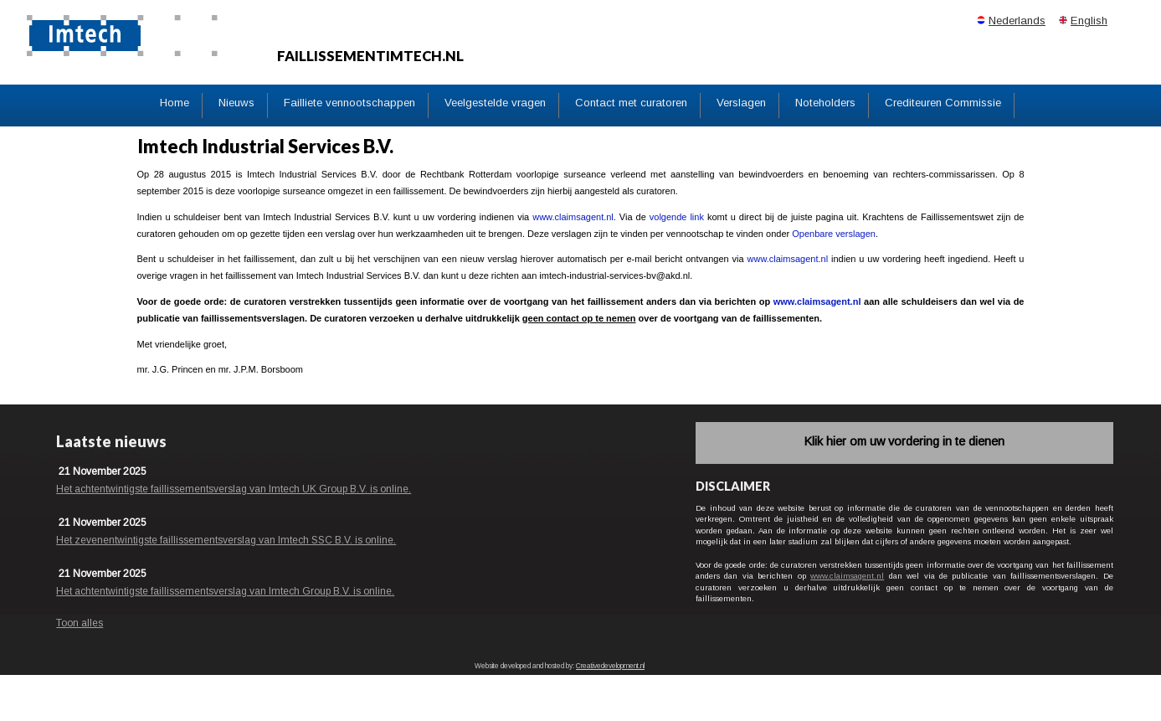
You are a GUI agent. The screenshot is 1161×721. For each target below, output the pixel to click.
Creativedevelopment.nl (610, 666)
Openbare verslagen (834, 234)
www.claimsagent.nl (573, 217)
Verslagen (741, 102)
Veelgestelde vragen (495, 102)
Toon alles (79, 623)
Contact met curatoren (631, 102)
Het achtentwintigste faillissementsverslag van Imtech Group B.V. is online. (225, 591)
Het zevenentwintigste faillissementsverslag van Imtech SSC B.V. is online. (226, 540)
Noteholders (825, 102)
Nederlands (1017, 20)
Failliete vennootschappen (349, 102)
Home (174, 102)
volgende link (677, 217)
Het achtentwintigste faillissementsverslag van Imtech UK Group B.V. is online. (233, 489)
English (1089, 20)
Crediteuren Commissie (943, 102)
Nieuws (236, 102)
